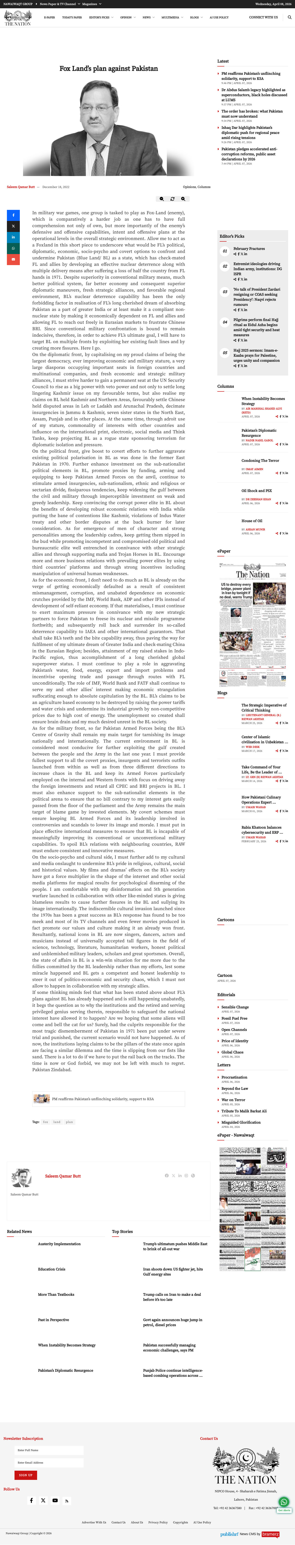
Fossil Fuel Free (234, 1018)
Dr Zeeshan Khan (258, 499)
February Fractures (249, 248)
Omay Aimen (254, 469)
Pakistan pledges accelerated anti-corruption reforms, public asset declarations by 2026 (249, 154)
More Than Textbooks (56, 1295)
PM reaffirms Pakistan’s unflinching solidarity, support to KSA (103, 1099)
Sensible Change (235, 1007)
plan (69, 1122)
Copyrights (181, 1523)
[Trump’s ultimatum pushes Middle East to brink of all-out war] (126, 1251)
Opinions (189, 187)
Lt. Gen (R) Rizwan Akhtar (264, 777)
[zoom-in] (183, 199)
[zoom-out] (162, 199)
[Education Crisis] (21, 1277)
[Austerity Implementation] (21, 1251)
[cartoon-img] (252, 949)
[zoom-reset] (172, 199)
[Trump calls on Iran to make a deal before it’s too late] (126, 1302)
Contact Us (119, 1523)
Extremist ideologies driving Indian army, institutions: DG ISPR (257, 269)
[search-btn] (290, 17)
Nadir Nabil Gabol (259, 440)
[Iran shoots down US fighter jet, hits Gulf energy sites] (126, 1277)
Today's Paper (72, 17)
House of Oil (252, 521)
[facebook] (239, 254)
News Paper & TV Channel (58, 4)
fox (45, 1122)
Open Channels (234, 1029)
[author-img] (227, 406)
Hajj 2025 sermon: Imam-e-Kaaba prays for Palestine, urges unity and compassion (256, 355)
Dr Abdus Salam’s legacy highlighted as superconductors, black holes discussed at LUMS (254, 95)
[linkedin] (13, 237)
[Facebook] (13, 215)
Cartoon (224, 975)
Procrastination (234, 1077)
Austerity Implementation (59, 1244)
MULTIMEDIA (171, 17)
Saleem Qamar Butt (21, 187)
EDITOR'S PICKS (99, 17)
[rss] (66, 1501)
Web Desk (253, 747)
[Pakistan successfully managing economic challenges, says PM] (126, 1353)
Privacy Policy (158, 1523)
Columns (204, 187)
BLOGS (194, 17)
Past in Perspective (53, 1320)
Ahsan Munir (255, 529)
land (57, 1122)
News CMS (248, 1534)
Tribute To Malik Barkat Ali (244, 1111)
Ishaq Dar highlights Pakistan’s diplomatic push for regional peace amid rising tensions (250, 132)
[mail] (13, 259)
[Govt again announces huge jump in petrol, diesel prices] (126, 1327)
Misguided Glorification (241, 1122)
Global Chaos (232, 1052)
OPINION (126, 17)
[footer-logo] (246, 1465)
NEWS (147, 17)
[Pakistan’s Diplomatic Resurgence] (21, 1378)
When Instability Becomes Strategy (66, 1345)
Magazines (90, 4)
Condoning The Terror (260, 460)
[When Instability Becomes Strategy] (21, 1353)
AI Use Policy (219, 17)
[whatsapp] (13, 248)
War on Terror (233, 1100)
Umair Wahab (256, 807)
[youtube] (55, 1501)
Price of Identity (234, 1041)
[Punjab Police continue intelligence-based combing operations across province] (126, 1378)
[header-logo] (17, 18)
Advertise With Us (94, 1523)
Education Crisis (51, 1269)
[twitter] (13, 226)
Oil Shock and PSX (257, 491)
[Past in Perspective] (21, 1327)
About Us (137, 1523)
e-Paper (49, 17)
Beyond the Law (234, 1088)
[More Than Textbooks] (21, 1302)
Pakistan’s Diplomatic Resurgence (65, 1371)
